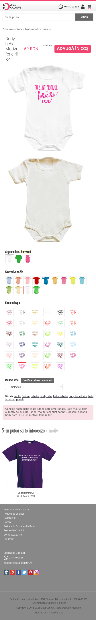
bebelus (35, 396)
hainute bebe (60, 396)
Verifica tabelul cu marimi (37, 380)
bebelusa (10, 399)
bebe (91, 396)
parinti (19, 399)
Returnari (9, 538)
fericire (26, 396)
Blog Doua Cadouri (14, 552)
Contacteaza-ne (13, 534)
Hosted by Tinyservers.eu (49, 612)
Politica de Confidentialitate (19, 526)
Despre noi (9, 517)
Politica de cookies (14, 513)
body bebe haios (78, 396)
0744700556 (13, 558)
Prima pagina (9, 29)
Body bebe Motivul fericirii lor (38, 29)
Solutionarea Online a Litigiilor (49, 602)
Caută (84, 16)
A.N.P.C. (41, 599)
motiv (17, 396)
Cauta (19, 29)
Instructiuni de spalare (16, 509)
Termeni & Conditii (14, 530)
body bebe (46, 396)
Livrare (7, 522)
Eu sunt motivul (26, 492)
